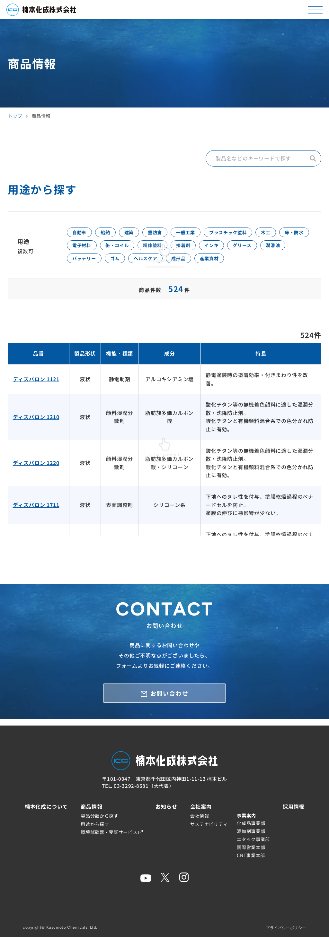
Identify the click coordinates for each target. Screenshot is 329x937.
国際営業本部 (251, 847)
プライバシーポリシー (286, 927)
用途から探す (95, 824)
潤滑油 (120, 263)
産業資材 (303, 263)
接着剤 (240, 248)
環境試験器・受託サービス (112, 832)
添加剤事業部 (251, 831)
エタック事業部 (253, 839)
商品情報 (91, 806)
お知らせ (166, 806)
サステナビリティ (209, 824)
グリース (84, 263)
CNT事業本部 (251, 855)
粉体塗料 (204, 248)
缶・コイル (163, 248)
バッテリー (158, 263)
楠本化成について (46, 806)
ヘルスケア (229, 263)
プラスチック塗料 (254, 233)
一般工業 (205, 233)
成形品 (268, 263)
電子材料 (122, 248)
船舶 (111, 233)
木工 (298, 233)
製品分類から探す (100, 815)
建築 (139, 233)
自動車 (82, 233)
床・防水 (84, 248)
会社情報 (199, 815)
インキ (273, 248)
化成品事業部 (251, 823)
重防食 (170, 233)
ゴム (194, 263)
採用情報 (293, 806)
